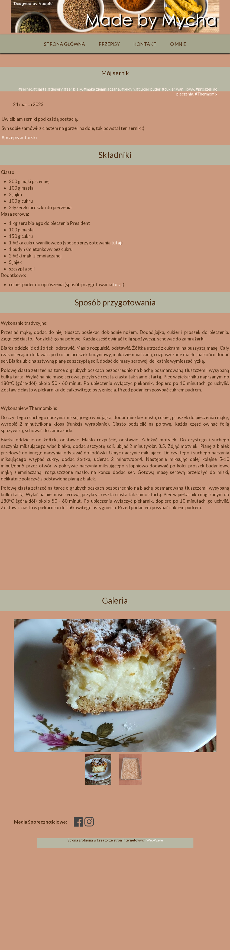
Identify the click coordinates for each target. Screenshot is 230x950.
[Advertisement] (115, 560)
